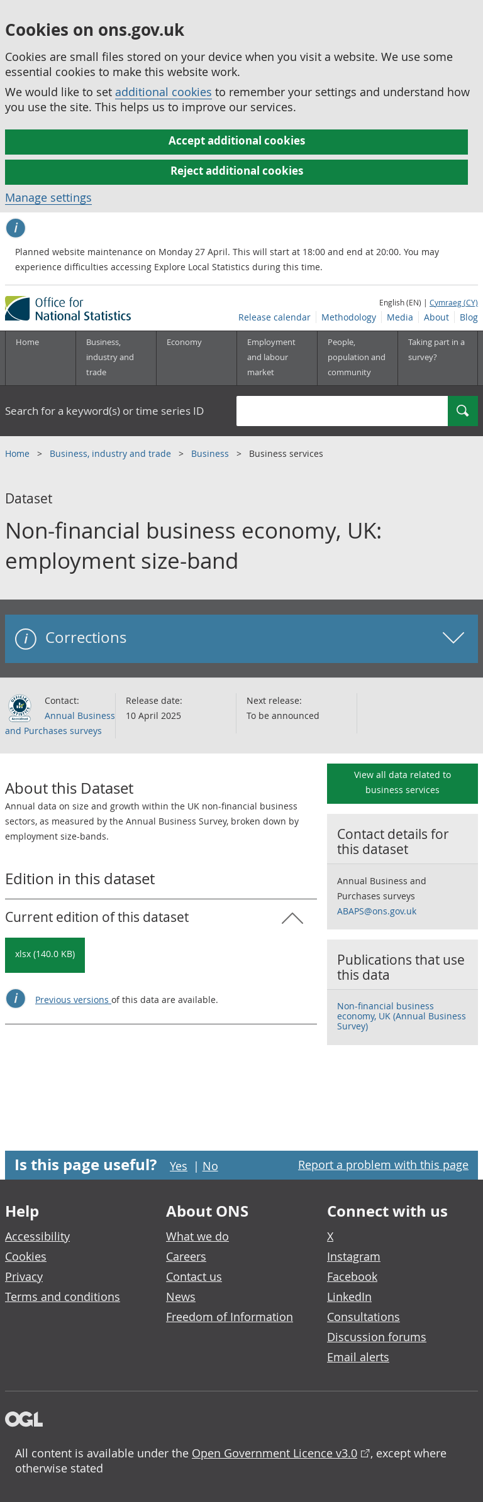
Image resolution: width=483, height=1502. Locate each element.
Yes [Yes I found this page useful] (178, 1165)
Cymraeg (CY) (454, 302)
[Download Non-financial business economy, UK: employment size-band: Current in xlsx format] (45, 955)
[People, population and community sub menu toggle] (357, 358)
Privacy (24, 1276)
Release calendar (274, 317)
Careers (186, 1256)
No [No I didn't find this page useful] (210, 1165)
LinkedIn (349, 1296)
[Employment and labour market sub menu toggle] (276, 358)
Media (400, 317)
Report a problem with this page (383, 1164)
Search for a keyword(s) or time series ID (104, 410)
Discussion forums (376, 1336)
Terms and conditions (62, 1296)
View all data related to (402, 782)
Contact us (194, 1276)
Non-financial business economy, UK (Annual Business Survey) (401, 1016)
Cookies (26, 1256)
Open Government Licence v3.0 (274, 1453)
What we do (197, 1236)
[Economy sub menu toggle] (196, 358)
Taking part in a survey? (436, 349)
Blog (469, 317)
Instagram (353, 1256)
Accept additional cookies (237, 140)
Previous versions (73, 1000)
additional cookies (163, 91)
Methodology (348, 317)
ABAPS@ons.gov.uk (376, 911)
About (436, 317)
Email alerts (358, 1356)
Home (27, 342)
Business (211, 453)
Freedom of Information (229, 1316)
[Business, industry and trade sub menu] (115, 358)
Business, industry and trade (112, 453)
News (181, 1296)
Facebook (352, 1276)
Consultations (363, 1316)
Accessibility (37, 1236)
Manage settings (48, 197)
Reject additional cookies (236, 170)
